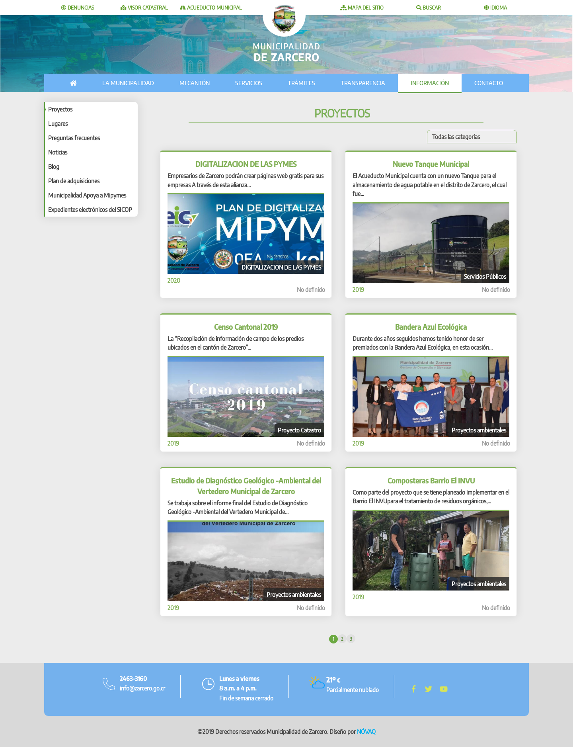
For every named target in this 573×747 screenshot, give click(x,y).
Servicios (248, 82)
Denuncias (77, 7)
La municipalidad (128, 82)
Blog (53, 166)
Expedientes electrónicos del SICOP (90, 209)
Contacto (488, 82)
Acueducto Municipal (211, 7)
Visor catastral (144, 7)
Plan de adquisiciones (73, 180)
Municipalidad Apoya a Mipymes (87, 195)
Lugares (58, 123)
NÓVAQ (366, 731)
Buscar (428, 7)
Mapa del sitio (362, 7)
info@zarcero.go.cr (142, 688)
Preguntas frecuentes (74, 137)
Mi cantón (194, 82)
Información (430, 82)
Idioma (495, 7)
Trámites (301, 82)
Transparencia (363, 82)
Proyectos (60, 109)
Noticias (57, 152)
